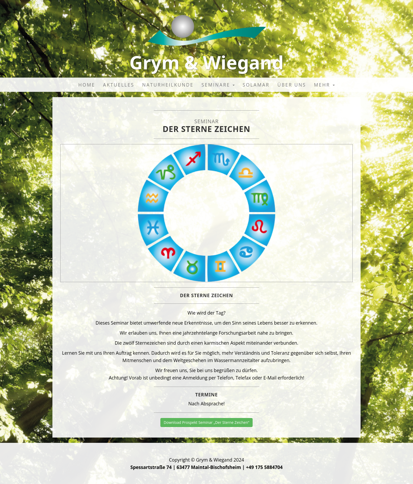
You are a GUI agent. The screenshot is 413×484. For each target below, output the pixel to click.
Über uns (291, 85)
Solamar (256, 85)
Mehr (324, 85)
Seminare (218, 85)
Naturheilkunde (168, 85)
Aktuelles (118, 85)
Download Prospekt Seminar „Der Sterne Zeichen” (206, 422)
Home (86, 85)
